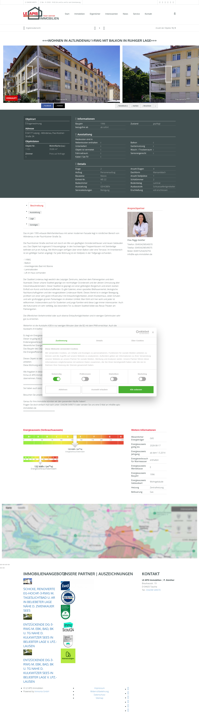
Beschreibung (36, 205)
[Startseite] (41, 13)
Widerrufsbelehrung (99, 691)
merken (134, 106)
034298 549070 (32, 2)
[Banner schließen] (153, 332)
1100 (27, 149)
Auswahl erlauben (99, 390)
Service (136, 14)
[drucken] (155, 105)
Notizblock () (122, 106)
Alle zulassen (136, 390)
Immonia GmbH (42, 691)
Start (67, 14)
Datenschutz (99, 694)
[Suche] (176, 15)
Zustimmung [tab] (61, 340)
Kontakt (148, 14)
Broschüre (146, 106)
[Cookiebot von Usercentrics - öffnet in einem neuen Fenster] (138, 332)
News (125, 14)
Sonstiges (34, 225)
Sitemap (99, 698)
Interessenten (111, 14)
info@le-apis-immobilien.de (139, 254)
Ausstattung (35, 212)
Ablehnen (63, 390)
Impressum (99, 688)
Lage (32, 218)
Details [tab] (99, 340)
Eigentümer (95, 14)
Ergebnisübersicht (32, 28)
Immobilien (79, 14)
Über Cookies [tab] (137, 340)
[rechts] (104, 28)
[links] (95, 28)
